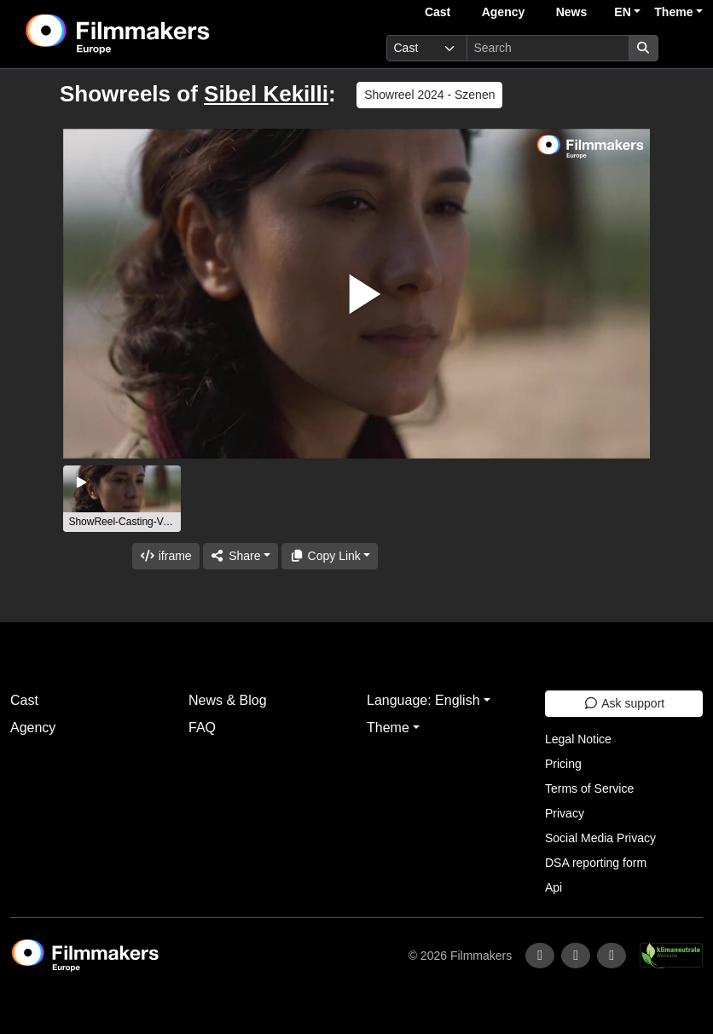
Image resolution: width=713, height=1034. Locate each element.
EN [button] (622, 12)
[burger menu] (684, 48)
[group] (122, 498)
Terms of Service (589, 788)
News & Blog (227, 700)
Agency (503, 12)
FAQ (202, 727)
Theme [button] (673, 12)
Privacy (564, 813)
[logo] (160, 34)
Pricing (563, 764)
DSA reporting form (595, 862)
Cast (437, 12)
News (572, 12)
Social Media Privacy (600, 838)
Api (553, 887)
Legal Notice (578, 739)
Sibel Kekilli (266, 94)
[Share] (240, 556)
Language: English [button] (423, 700)
